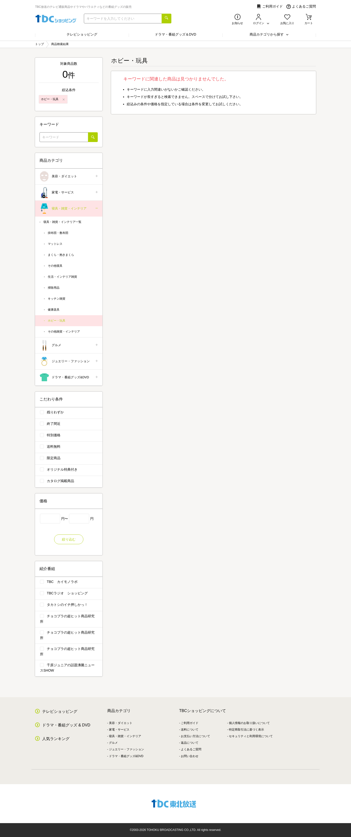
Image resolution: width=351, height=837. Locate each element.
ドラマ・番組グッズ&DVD (69, 377)
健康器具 (53, 309)
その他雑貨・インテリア (64, 331)
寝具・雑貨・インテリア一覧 (62, 222)
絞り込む (69, 539)
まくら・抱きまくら (61, 255)
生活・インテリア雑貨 (62, 276)
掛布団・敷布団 (58, 233)
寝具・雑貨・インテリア (69, 208)
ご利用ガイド (270, 6)
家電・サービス (69, 192)
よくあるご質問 (301, 6)
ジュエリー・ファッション (69, 361)
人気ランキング (55, 739)
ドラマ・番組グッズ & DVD (66, 725)
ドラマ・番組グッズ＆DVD (175, 34)
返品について (189, 742)
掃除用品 (53, 287)
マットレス (55, 244)
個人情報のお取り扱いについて (249, 723)
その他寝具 (55, 265)
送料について (189, 729)
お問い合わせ (189, 756)
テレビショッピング (82, 34)
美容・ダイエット (69, 176)
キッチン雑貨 (56, 298)
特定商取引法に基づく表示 (246, 729)
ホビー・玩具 (56, 320)
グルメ (69, 345)
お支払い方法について (195, 736)
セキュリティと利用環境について (251, 736)
